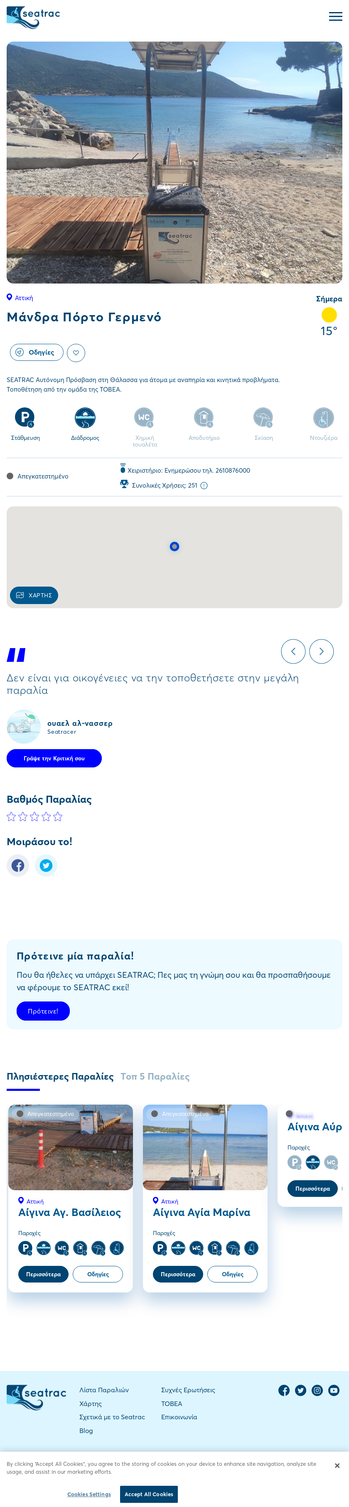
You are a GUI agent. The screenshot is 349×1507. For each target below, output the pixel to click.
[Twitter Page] (301, 1394)
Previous (293, 651)
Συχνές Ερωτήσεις (188, 1390)
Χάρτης (90, 1403)
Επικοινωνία (179, 1417)
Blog (86, 1430)
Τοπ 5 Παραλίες (155, 1076)
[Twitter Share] (46, 874)
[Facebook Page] (284, 1394)
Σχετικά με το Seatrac (112, 1417)
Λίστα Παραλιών (104, 1390)
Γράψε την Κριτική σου (54, 758)
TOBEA (171, 1403)
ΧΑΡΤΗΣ (34, 595)
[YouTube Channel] (334, 1394)
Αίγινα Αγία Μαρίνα (201, 1212)
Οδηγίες (34, 352)
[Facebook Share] (18, 874)
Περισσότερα (43, 1274)
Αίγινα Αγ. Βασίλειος (69, 1212)
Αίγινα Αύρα (318, 1126)
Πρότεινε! (43, 1011)
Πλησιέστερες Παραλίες (60, 1076)
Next (321, 651)
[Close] (337, 1474)
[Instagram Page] (317, 1394)
